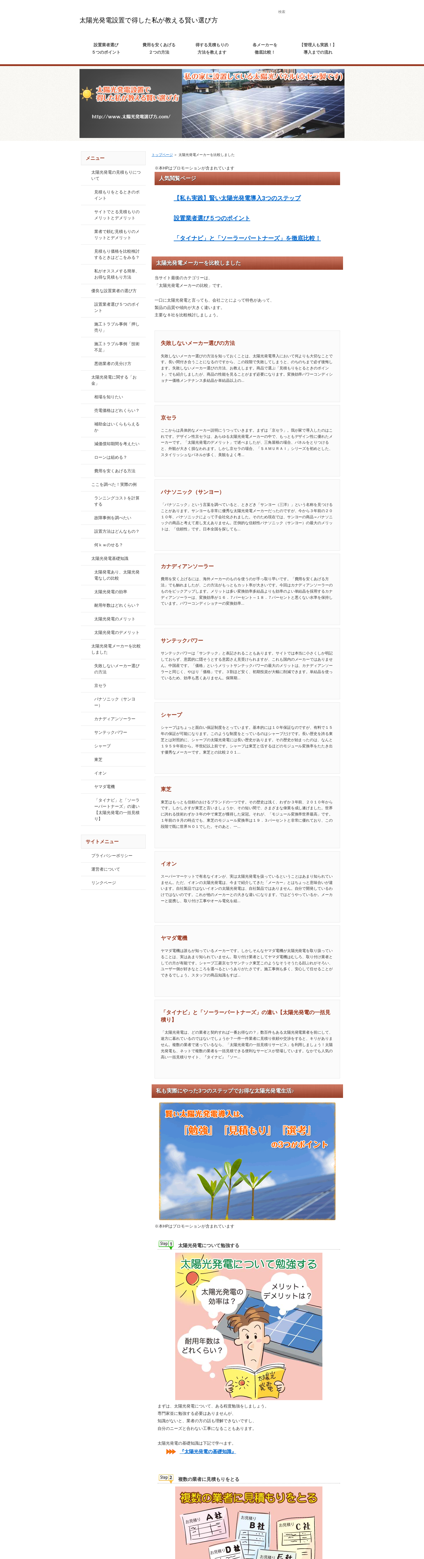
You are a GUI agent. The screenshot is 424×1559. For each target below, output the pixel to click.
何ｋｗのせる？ (108, 544)
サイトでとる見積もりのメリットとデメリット (117, 214)
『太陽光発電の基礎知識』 (208, 1451)
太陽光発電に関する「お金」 (114, 380)
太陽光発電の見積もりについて (116, 175)
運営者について (105, 869)
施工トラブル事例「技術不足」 (117, 346)
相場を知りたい (108, 396)
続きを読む (316, 391)
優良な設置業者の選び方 (114, 290)
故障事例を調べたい (112, 517)
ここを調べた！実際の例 (114, 484)
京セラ (169, 418)
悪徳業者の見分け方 (112, 363)
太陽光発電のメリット (114, 618)
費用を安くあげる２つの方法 (159, 48)
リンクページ (103, 882)
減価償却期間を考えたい (117, 443)
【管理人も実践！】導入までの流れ (318, 48)
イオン (169, 864)
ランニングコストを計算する (117, 501)
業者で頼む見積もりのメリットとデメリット (117, 234)
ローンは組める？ (110, 457)
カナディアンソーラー (187, 566)
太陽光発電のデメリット (117, 632)
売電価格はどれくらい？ (117, 410)
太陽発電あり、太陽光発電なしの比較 (117, 575)
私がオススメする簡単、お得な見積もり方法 (117, 274)
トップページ (162, 155)
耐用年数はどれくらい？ (117, 605)
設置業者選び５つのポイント (106, 48)
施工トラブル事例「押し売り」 (117, 327)
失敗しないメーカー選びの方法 (198, 343)
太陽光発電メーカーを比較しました (116, 649)
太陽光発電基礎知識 (109, 558)
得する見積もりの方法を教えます (212, 48)
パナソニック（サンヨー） (192, 492)
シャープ (171, 715)
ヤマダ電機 (174, 938)
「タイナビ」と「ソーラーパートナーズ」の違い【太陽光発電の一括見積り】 (117, 809)
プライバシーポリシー (111, 855)
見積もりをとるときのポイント (117, 195)
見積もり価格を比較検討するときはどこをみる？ (117, 254)
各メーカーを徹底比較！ (265, 48)
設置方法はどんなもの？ (117, 531)
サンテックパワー (182, 641)
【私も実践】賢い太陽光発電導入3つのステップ (237, 198)
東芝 (166, 789)
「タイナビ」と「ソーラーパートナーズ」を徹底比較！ (247, 238)
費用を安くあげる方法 (114, 470)
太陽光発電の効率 (110, 591)
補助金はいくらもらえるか (117, 427)
